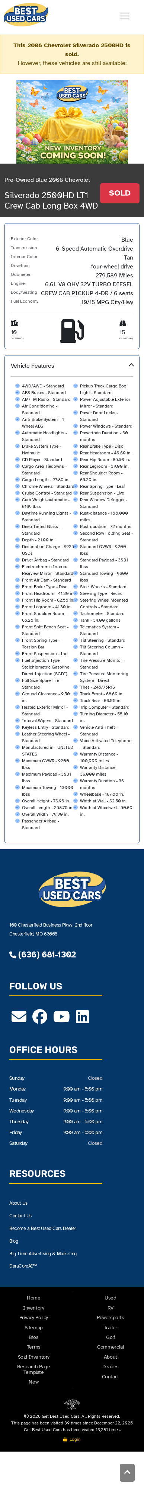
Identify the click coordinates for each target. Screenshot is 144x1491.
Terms (34, 1347)
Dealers (110, 1366)
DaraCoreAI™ (24, 1266)
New (33, 1382)
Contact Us (21, 1216)
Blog (14, 1241)
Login (72, 1439)
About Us (19, 1203)
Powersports (110, 1317)
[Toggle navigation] (125, 16)
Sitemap (34, 1327)
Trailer (110, 1327)
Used (110, 1298)
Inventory (33, 1308)
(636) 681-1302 (42, 954)
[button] (72, 599)
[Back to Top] (127, 1473)
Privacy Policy (33, 1317)
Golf (110, 1337)
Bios (33, 1337)
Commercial (110, 1347)
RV (110, 1308)
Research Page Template (33, 1369)
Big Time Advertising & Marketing (46, 1253)
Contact (110, 1377)
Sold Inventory (33, 1357)
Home (33, 1298)
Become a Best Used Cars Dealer (46, 1228)
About (110, 1357)
